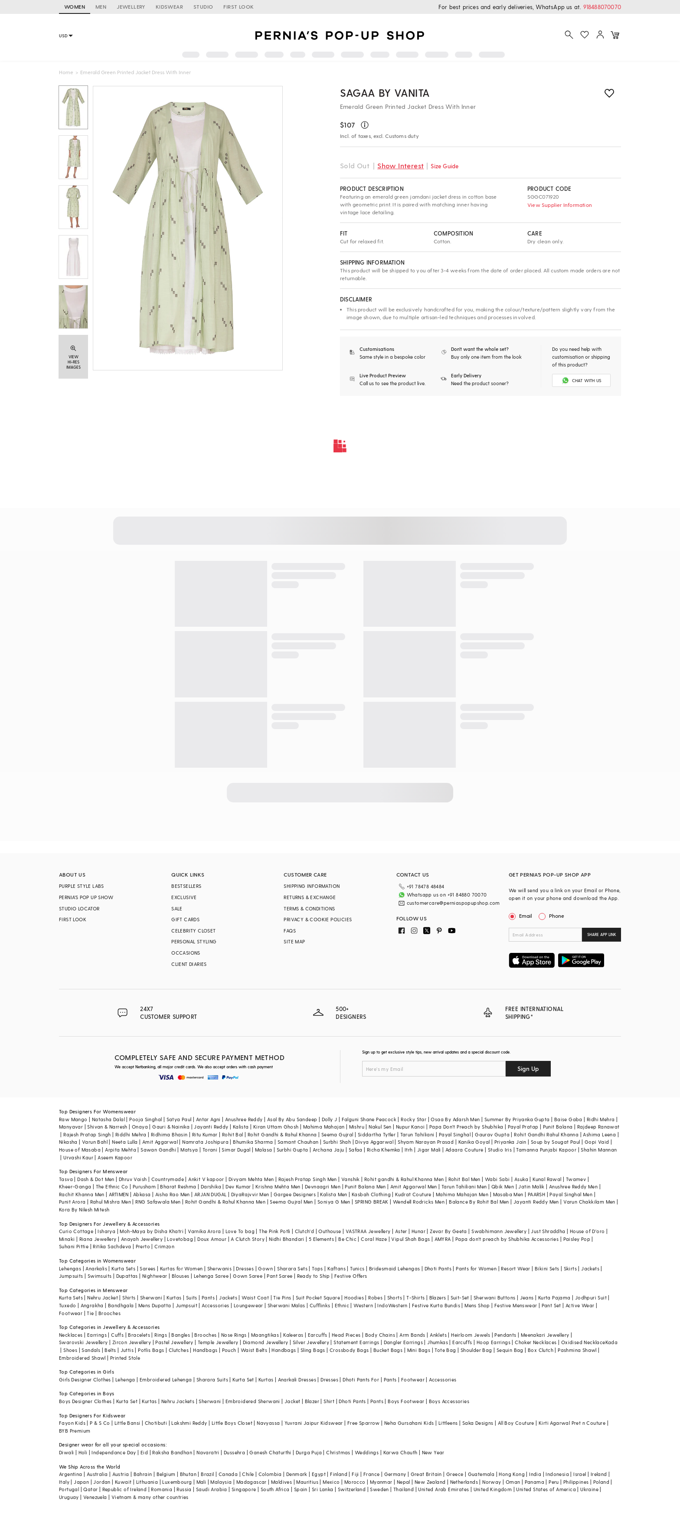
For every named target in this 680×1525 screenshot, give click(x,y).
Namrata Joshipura (205, 1142)
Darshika (211, 1186)
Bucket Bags (387, 1350)
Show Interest (400, 165)
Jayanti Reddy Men (536, 1201)
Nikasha (68, 1142)
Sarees (147, 1268)
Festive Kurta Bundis (436, 1305)
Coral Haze (374, 1239)
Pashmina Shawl (577, 1350)
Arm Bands (412, 1335)
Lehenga (125, 1379)
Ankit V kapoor (206, 1179)
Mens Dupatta (154, 1305)
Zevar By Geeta (448, 1231)
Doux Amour (211, 1239)
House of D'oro (587, 1231)
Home (66, 72)
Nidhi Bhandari (286, 1239)
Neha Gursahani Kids (409, 1423)
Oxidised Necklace (583, 1342)
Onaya (140, 1126)
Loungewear (248, 1305)
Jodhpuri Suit (591, 1297)
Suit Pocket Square (318, 1297)
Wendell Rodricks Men (419, 1201)
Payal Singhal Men (570, 1194)
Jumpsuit (186, 1305)
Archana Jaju (328, 1149)
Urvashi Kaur (78, 1157)
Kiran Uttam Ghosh (276, 1126)
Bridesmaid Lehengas (394, 1268)
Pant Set (551, 1305)
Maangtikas (265, 1335)
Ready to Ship (313, 1276)
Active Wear (580, 1305)
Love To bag (240, 1231)
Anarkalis (96, 1268)
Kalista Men (333, 1194)
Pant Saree (279, 1276)
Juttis (127, 1350)
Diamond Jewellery (265, 1342)
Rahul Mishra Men (110, 1201)
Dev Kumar (238, 1186)
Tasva (66, 1179)
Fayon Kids (72, 1423)
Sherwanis (219, 1268)
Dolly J (329, 1119)
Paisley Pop (576, 1239)
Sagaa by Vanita (385, 92)
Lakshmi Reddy (189, 1423)
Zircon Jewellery (131, 1342)
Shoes (70, 1350)
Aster (401, 1231)
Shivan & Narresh (107, 1126)
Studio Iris (500, 1149)
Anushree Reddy (244, 1119)
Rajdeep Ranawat (598, 1126)
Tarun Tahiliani (417, 1134)
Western (363, 1305)
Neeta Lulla (124, 1142)
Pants (208, 1297)
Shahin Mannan (599, 1149)
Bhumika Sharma (253, 1142)
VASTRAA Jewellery (368, 1231)
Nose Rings (234, 1335)
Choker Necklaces (535, 1342)
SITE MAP (294, 941)
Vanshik (350, 1179)
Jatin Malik (531, 1186)
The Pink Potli (275, 1231)
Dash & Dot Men (95, 1179)
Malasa (263, 1149)
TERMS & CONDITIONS (309, 908)
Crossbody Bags (349, 1350)
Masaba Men (508, 1194)
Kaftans (336, 1268)
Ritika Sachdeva (112, 1246)
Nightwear (154, 1276)
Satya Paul (179, 1119)
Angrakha (92, 1305)
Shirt (329, 1401)
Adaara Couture (464, 1149)
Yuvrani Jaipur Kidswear (313, 1423)
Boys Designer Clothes (85, 1401)
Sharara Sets (292, 1268)
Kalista (241, 1126)
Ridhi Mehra (601, 1119)
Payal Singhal (455, 1134)
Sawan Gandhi (158, 1149)
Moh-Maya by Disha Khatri (151, 1231)
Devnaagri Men (322, 1186)
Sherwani (151, 1297)
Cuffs (117, 1335)
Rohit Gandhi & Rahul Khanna (282, 1134)
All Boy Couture (516, 1423)
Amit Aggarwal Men (413, 1186)
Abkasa (141, 1194)
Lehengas (70, 1268)
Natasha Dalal (108, 1119)
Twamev (576, 1179)
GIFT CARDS (185, 919)
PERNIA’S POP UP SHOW (86, 897)
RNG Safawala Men (157, 1201)
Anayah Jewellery (142, 1239)
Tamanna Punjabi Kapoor (546, 1149)
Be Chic (347, 1239)
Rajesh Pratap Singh (87, 1134)
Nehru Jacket (102, 1297)
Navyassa (268, 1423)
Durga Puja (309, 1452)
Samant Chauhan (298, 1142)
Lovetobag (180, 1239)
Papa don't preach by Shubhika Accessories (507, 1239)
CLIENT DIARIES (189, 964)
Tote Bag (445, 1350)
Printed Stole (125, 1358)
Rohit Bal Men (464, 1179)
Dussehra (234, 1452)
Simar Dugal (236, 1149)
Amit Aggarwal (160, 1142)
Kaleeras (293, 1335)
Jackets (590, 1268)
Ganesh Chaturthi (270, 1452)
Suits (191, 1297)
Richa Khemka (383, 1149)
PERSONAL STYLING (193, 941)
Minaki (67, 1239)
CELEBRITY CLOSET (193, 930)
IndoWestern (392, 1305)
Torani (210, 1149)
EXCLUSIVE (184, 897)
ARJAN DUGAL (210, 1194)
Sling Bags (313, 1350)
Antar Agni (208, 1119)
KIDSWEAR (169, 6)
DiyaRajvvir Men (250, 1194)
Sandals (91, 1350)
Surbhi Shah (337, 1142)
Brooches (109, 1313)
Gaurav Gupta (492, 1134)
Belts (110, 1350)
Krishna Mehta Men (278, 1186)
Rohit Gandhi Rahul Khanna (546, 1134)
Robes (375, 1297)
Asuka (521, 1179)
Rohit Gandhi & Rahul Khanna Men (225, 1201)
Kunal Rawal (547, 1179)
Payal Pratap (523, 1126)
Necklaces (71, 1335)
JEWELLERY (131, 6)
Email (521, 916)
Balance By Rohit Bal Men (479, 1201)
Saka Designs (478, 1423)
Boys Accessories (449, 1401)
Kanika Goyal (474, 1142)
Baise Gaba (568, 1119)
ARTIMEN (119, 1194)
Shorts (394, 1297)
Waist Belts (254, 1350)
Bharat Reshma (178, 1186)
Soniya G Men (333, 1201)
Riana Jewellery (98, 1239)
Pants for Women (476, 1268)
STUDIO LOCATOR (79, 908)
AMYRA (443, 1239)
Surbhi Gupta (292, 1149)
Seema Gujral (337, 1134)
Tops (317, 1268)
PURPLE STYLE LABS (81, 886)
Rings (160, 1335)
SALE (177, 908)
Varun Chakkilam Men (589, 1201)
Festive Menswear (515, 1305)
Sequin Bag (510, 1350)
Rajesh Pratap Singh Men (307, 1179)
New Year (433, 1452)
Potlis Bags (151, 1350)
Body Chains (380, 1335)
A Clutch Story (248, 1239)
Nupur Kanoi (410, 1126)
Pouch (229, 1350)
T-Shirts (415, 1297)
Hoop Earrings (493, 1342)
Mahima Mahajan (324, 1126)
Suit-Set (460, 1297)
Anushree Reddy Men (573, 1186)
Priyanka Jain (510, 1142)
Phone (556, 916)
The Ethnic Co (112, 1186)
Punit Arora (72, 1201)
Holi (83, 1452)
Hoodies (354, 1297)
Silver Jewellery (311, 1342)
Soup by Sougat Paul (555, 1142)
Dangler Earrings (403, 1342)
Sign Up (528, 1068)
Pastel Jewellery (174, 1342)
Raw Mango (73, 1119)
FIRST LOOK (238, 6)
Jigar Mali (429, 1149)
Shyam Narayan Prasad (426, 1142)
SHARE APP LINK (601, 934)
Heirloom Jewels (470, 1335)
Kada (611, 1342)
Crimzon (164, 1246)
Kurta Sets (123, 1268)
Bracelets (139, 1335)
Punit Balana (558, 1126)
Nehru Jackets (177, 1401)
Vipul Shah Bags (410, 1239)
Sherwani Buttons (494, 1297)
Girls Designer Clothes (85, 1379)
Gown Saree (247, 1276)
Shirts (128, 1297)
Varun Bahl (95, 1142)
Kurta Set (243, 1379)
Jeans (527, 1297)
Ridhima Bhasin (169, 1134)
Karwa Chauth (400, 1452)
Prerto (143, 1246)
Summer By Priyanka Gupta (517, 1119)
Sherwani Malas (286, 1305)
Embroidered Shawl (82, 1358)
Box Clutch (540, 1350)
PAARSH (536, 1194)
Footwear (70, 1313)
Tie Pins (282, 1297)
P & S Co (100, 1423)
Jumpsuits (71, 1276)
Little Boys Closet (232, 1423)
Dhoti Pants (438, 1268)
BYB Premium (74, 1430)
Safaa (356, 1149)
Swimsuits (100, 1276)
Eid (144, 1452)
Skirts (570, 1268)
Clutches (179, 1350)
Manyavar (71, 1126)
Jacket (292, 1401)
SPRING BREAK (372, 1201)
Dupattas (127, 1276)
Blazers (437, 1297)
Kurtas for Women (181, 1268)
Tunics (357, 1268)
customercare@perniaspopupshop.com (453, 903)
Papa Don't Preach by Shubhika (466, 1126)
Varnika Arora (204, 1231)
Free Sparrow (363, 1423)
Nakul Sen (380, 1126)
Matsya (189, 1149)
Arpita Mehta (120, 1149)
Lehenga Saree (211, 1276)
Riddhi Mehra (131, 1134)
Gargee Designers (295, 1194)
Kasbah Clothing (371, 1194)
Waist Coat (255, 1297)
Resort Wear (515, 1268)
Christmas (338, 1452)
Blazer (312, 1401)
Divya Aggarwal (374, 1142)
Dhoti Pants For (361, 1379)
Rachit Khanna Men (82, 1194)
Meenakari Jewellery (545, 1335)
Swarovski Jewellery (83, 1342)
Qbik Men (502, 1186)
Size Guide (444, 166)
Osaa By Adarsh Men (455, 1119)
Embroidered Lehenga (166, 1379)
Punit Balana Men (365, 1186)
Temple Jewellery (218, 1342)
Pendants (505, 1335)
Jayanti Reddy (211, 1126)
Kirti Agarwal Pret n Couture (572, 1423)
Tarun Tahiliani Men (464, 1186)
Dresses (245, 1268)
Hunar (418, 1231)
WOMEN (74, 6)
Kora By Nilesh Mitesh (84, 1209)
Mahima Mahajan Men (462, 1194)
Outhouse (329, 1231)
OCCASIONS (185, 953)
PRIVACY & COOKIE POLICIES (318, 919)
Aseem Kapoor (115, 1157)
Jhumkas (437, 1342)
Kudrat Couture (413, 1194)
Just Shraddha (548, 1231)
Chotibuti (156, 1423)
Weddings (367, 1452)
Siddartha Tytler (377, 1134)
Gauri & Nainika (171, 1126)
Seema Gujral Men (291, 1201)
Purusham (144, 1186)
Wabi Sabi (497, 1179)
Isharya (106, 1231)
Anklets (438, 1335)
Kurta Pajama (554, 1297)
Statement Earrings (356, 1342)
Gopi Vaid (597, 1142)
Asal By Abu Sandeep (292, 1119)
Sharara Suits (212, 1379)
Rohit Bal (232, 1134)
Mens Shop (477, 1305)
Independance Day (114, 1452)
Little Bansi (127, 1423)
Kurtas (174, 1297)
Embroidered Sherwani (253, 1401)
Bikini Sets (547, 1268)
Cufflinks (320, 1305)
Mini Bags (419, 1350)
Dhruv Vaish (133, 1179)
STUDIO (203, 6)
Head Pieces (346, 1335)
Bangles (180, 1335)
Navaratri (207, 1452)
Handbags (205, 1350)
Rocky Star (413, 1119)
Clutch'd (304, 1231)
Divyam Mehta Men (251, 1179)
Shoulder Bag (476, 1350)
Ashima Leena (599, 1134)
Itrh (409, 1149)
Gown (265, 1268)
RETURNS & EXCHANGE (310, 897)
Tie (90, 1313)
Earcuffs (317, 1335)
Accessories (215, 1305)
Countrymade (167, 1179)
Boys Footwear (406, 1401)
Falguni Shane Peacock (369, 1119)
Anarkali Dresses (297, 1379)
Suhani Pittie (73, 1246)
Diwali (66, 1452)
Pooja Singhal (145, 1119)
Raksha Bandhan (172, 1452)
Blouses (181, 1276)
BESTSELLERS (186, 886)
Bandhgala (121, 1305)
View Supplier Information (559, 205)
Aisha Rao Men (172, 1194)
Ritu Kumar (205, 1134)
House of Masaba (80, 1149)
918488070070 (602, 6)
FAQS (290, 930)
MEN (100, 6)
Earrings (97, 1335)
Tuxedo (67, 1305)
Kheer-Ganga (75, 1186)
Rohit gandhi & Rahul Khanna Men (404, 1179)
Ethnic (342, 1305)
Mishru (356, 1126)
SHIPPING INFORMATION (312, 886)
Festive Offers (350, 1276)
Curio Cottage (76, 1231)
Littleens (448, 1423)
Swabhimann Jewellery (498, 1231)
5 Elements (321, 1239)
